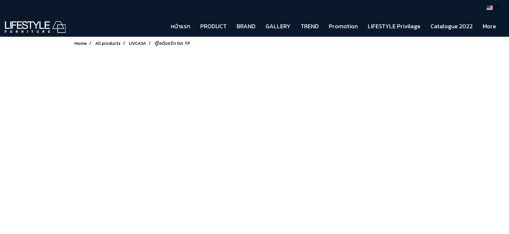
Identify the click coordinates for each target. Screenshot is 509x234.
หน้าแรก (180, 26)
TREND (310, 26)
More (489, 26)
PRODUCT (213, 26)
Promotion (343, 26)
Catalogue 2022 (451, 26)
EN (493, 7)
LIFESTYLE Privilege (394, 26)
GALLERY (278, 26)
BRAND (246, 26)
